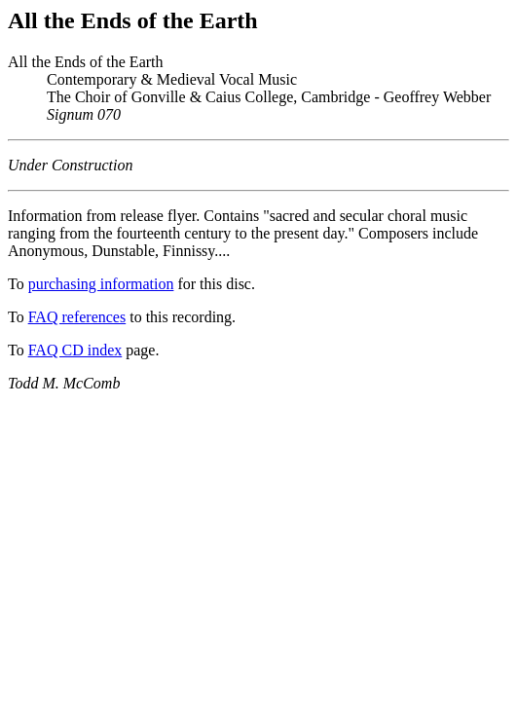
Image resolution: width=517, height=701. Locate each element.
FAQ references (77, 317)
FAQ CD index (75, 350)
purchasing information (101, 284)
